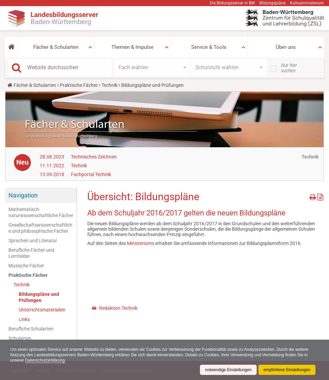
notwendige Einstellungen (228, 369)
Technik (109, 85)
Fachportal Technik (91, 174)
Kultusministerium (307, 3)
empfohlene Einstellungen (286, 369)
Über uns (286, 47)
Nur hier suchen (289, 67)
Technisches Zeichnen (94, 156)
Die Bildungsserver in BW (232, 3)
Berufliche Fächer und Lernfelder (31, 253)
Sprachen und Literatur (32, 240)
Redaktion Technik (118, 308)
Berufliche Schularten (30, 328)
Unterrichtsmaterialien (42, 309)
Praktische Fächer (79, 85)
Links (24, 319)
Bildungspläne (272, 3)
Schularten (19, 338)
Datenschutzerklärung (45, 360)
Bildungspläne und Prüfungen (39, 297)
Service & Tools (208, 47)
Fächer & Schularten (55, 47)
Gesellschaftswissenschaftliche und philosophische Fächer (40, 228)
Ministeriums (141, 243)
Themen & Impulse (132, 47)
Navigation (23, 195)
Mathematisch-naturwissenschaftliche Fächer (40, 212)
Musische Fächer (26, 265)
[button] (11, 47)
